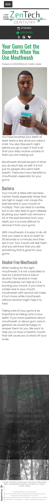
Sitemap (27, 486)
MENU (8, 4)
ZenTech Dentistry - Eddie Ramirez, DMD (28, 482)
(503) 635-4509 (24, 32)
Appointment (24, 28)
